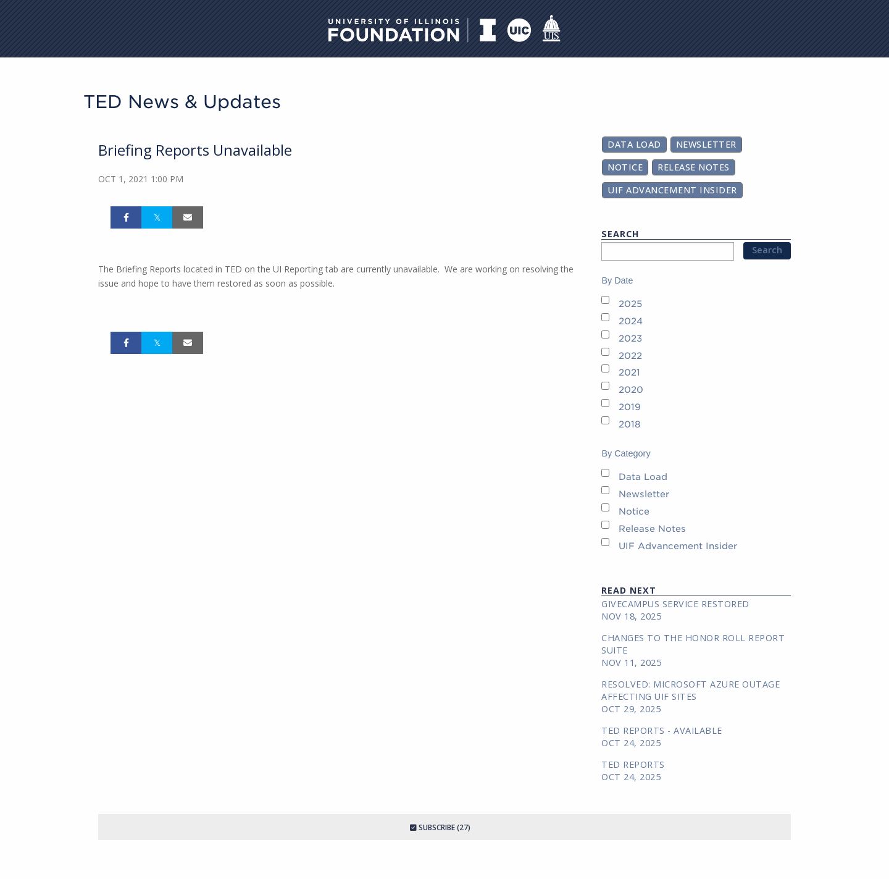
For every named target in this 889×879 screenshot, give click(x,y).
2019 (630, 407)
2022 (630, 355)
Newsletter (706, 144)
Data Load (634, 144)
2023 (630, 338)
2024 (631, 321)
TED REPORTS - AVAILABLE (661, 730)
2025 (630, 303)
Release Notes (693, 167)
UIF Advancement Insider (672, 190)
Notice (625, 167)
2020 (631, 389)
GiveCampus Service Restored (675, 604)
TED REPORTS (633, 764)
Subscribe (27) (440, 827)
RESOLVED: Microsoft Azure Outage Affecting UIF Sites (690, 690)
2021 (629, 372)
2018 (630, 424)
